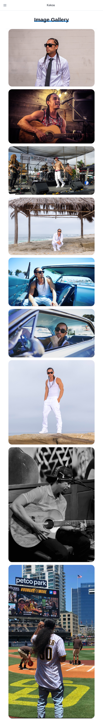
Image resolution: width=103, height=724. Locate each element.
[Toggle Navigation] (4, 5)
